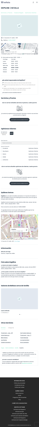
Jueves (5, 67)
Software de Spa (19, 411)
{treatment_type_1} (25, 335)
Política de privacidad (19, 383)
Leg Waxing (4, 340)
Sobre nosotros (19, 393)
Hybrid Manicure (5, 335)
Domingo (5, 59)
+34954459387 (12, 40)
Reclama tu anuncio (27, 363)
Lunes (4, 61)
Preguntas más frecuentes (19, 397)
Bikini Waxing (4, 337)
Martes (5, 63)
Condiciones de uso (19, 385)
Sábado (5, 72)
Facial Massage (24, 337)
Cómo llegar (17, 241)
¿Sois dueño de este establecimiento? (11, 92)
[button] (19, 225)
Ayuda (19, 395)
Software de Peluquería (20, 409)
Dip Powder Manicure (25, 333)
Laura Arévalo (5, 310)
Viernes (5, 69)
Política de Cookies (19, 387)
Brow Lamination (24, 342)
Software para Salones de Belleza (19, 415)
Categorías (11, 328)
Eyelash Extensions (6, 342)
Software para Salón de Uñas (19, 413)
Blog (19, 399)
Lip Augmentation (24, 340)
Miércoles (5, 65)
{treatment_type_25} (7, 333)
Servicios (3, 328)
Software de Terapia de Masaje (19, 420)
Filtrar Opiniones (4, 140)
